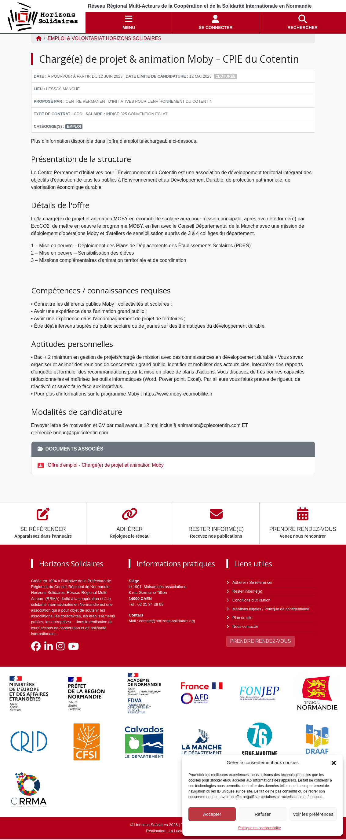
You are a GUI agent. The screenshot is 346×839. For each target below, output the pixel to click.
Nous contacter (245, 625)
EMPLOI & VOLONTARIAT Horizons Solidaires (106, 38)
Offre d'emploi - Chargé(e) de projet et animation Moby (107, 465)
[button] (334, 763)
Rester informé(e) (247, 591)
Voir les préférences (313, 814)
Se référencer (261, 582)
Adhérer (239, 582)
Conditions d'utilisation (251, 599)
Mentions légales (247, 608)
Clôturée (225, 76)
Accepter (212, 814)
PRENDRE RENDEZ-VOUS (260, 639)
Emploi (74, 126)
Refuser (263, 814)
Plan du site (242, 617)
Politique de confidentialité (259, 828)
